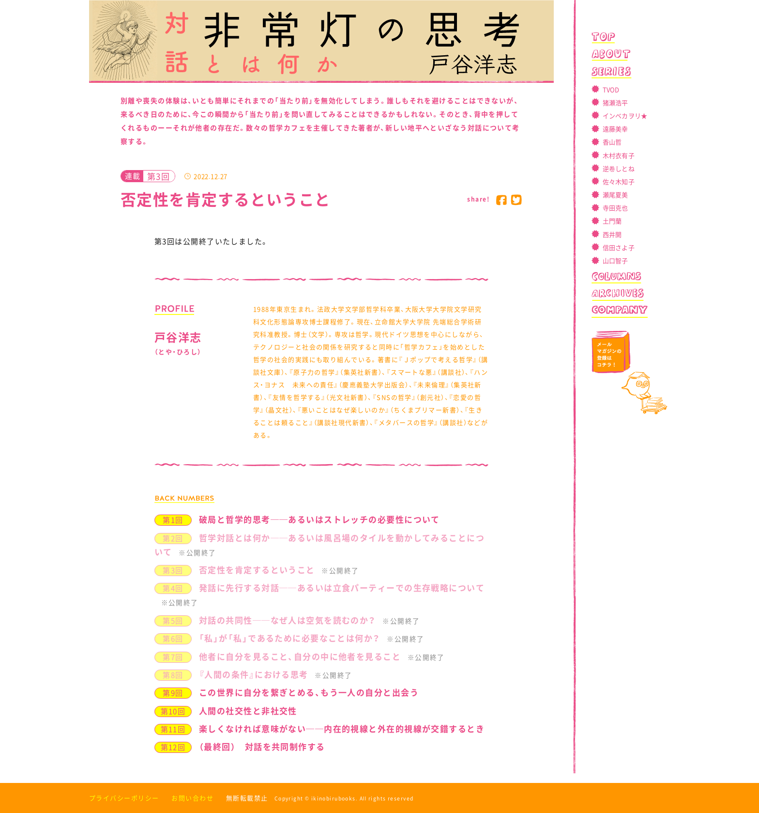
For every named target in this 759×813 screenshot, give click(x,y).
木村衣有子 (619, 155)
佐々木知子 (619, 181)
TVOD (611, 89)
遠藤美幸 (615, 128)
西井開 (612, 234)
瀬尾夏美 (615, 194)
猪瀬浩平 (615, 102)
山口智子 (615, 260)
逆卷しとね (619, 168)
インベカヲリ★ (625, 115)
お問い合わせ (192, 797)
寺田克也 (615, 207)
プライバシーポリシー (124, 797)
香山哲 (612, 141)
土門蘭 (612, 220)
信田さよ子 (619, 247)
